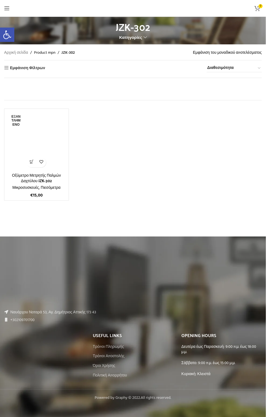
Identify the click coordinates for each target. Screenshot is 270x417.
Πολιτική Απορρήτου (110, 375)
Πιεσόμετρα (51, 188)
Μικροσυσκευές (25, 188)
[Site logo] (133, 8)
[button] (7, 35)
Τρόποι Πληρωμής (108, 347)
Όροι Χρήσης (104, 366)
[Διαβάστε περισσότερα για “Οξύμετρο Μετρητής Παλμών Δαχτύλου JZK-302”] (31, 162)
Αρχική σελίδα (16, 53)
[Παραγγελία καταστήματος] (234, 68)
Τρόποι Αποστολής (109, 356)
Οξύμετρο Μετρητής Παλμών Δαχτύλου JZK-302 (36, 178)
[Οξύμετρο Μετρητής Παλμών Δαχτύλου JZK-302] (36, 141)
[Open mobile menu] (6, 8)
